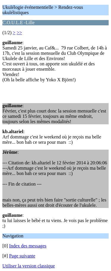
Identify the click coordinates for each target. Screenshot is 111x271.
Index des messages (27, 245)
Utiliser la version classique (28, 265)
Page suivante (22, 255)
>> (19, 32)
